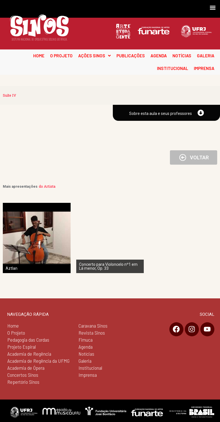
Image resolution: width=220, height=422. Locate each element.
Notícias (86, 354)
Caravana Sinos (92, 326)
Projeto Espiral (21, 347)
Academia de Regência (29, 354)
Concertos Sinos (22, 375)
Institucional (90, 368)
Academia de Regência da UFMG (38, 361)
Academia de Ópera (25, 368)
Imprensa (87, 375)
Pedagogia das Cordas (28, 340)
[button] (212, 7)
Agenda (85, 347)
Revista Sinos (91, 333)
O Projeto (16, 333)
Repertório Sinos (23, 382)
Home (13, 326)
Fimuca (85, 340)
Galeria (84, 361)
